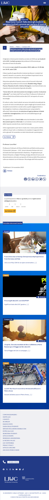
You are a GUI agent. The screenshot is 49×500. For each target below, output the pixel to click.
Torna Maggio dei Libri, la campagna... (16, 350)
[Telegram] (40, 179)
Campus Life (8, 319)
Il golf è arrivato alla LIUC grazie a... (15, 304)
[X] (29, 179)
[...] (36, 262)
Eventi (6, 231)
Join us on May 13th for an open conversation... (19, 262)
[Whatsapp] (36, 179)
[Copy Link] (44, 179)
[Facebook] (25, 179)
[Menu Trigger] (45, 2)
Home (12, 46)
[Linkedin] (33, 179)
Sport (6, 275)
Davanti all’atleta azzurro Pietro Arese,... (17, 394)
